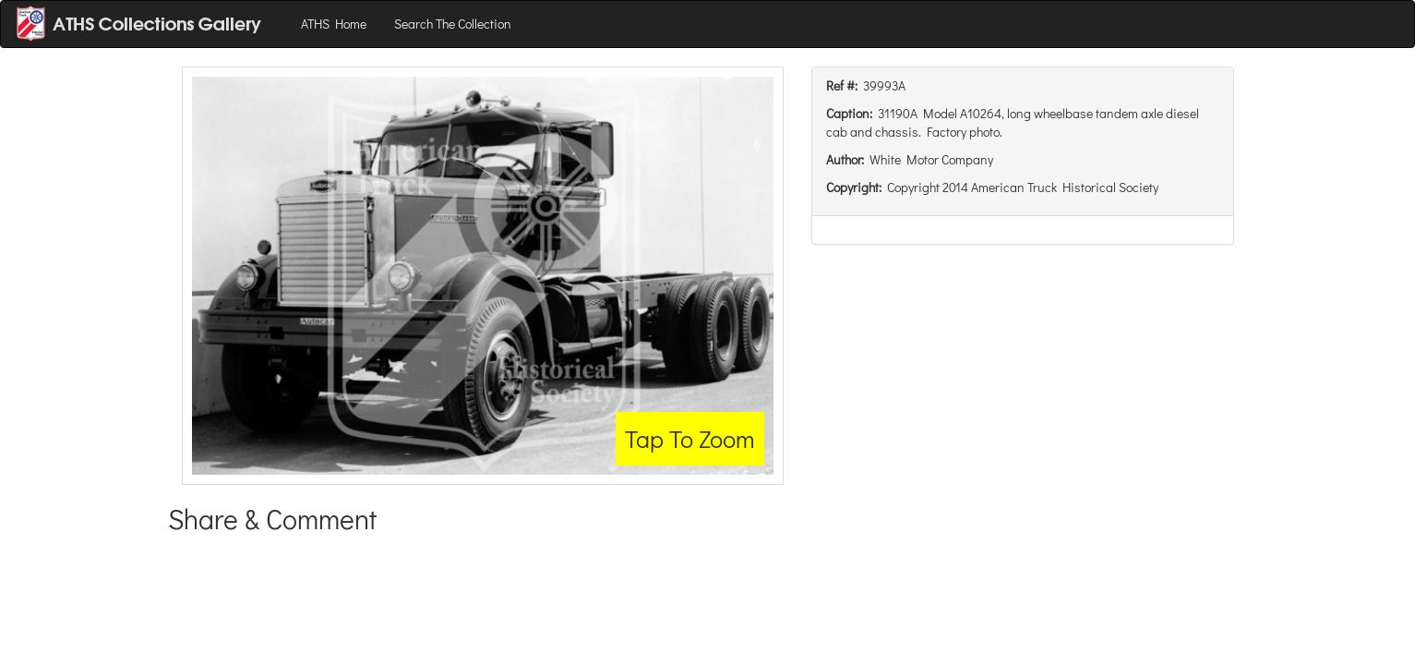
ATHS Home (333, 23)
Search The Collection (452, 23)
